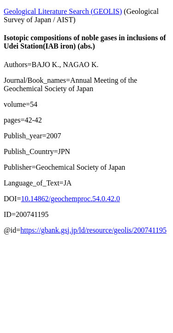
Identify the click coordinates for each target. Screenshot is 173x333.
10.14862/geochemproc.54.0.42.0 (70, 199)
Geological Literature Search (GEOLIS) (63, 11)
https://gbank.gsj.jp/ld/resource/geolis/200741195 (93, 230)
